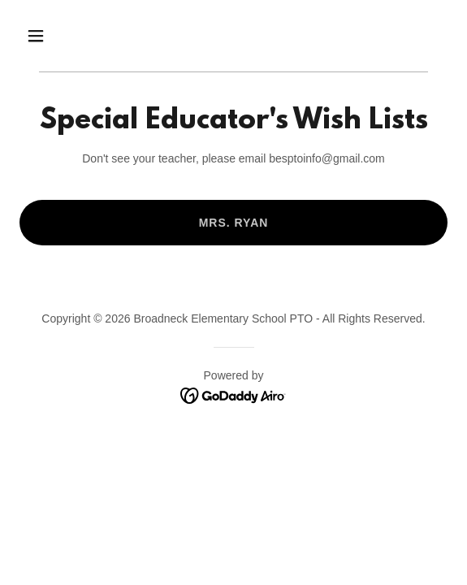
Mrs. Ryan (234, 222)
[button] (68, 36)
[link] (233, 394)
